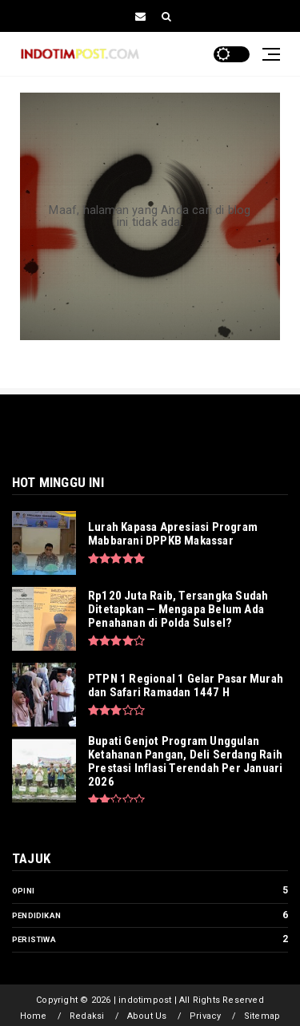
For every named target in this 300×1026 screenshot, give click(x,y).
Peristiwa (34, 939)
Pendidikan (36, 915)
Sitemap (262, 1016)
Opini (23, 890)
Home (33, 1016)
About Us (147, 1016)
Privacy (205, 1016)
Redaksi (87, 1016)
